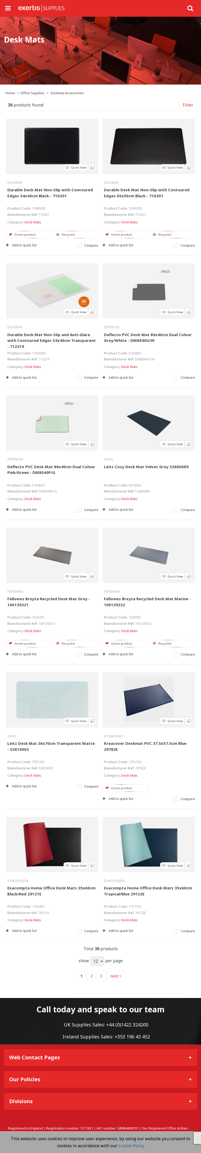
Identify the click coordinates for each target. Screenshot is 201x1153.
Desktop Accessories (67, 93)
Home (10, 93)
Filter (188, 105)
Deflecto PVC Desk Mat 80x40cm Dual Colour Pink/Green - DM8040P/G (51, 469)
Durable (14, 182)
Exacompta (17, 880)
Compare (87, 245)
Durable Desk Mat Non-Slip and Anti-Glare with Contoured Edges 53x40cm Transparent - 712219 (51, 340)
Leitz (108, 458)
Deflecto (112, 326)
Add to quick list (21, 245)
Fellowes (15, 591)
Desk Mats (33, 222)
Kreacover (113, 735)
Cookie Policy (131, 1146)
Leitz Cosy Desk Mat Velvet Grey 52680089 (146, 466)
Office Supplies (32, 93)
